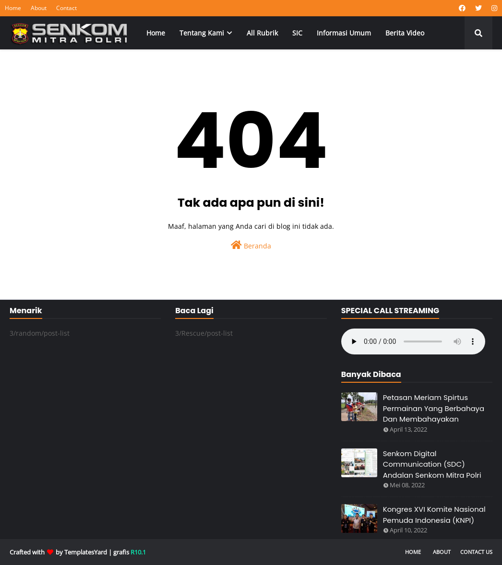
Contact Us (476, 551)
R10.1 (138, 552)
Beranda (251, 245)
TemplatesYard (85, 552)
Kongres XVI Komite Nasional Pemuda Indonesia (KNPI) (434, 514)
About (39, 8)
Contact (66, 8)
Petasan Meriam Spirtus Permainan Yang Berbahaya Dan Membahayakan (434, 408)
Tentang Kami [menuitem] (201, 32)
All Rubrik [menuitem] (262, 32)
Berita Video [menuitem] (404, 32)
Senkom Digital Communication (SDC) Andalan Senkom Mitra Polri (432, 464)
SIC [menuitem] (297, 32)
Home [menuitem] (155, 32)
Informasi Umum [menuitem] (344, 32)
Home (13, 8)
